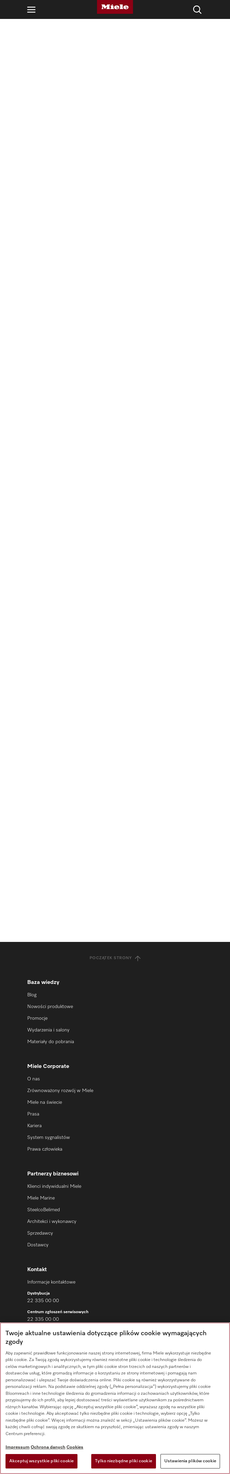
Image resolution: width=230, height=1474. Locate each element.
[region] (115, 1398)
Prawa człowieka (44, 1149)
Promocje (37, 1018)
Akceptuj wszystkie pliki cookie (41, 1461)
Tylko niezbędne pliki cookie (123, 1461)
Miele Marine (41, 1198)
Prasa (33, 1114)
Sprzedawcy (40, 1233)
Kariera (34, 1125)
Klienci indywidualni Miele (54, 1186)
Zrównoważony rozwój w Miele (60, 1090)
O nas (33, 1079)
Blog (31, 995)
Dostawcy (38, 1245)
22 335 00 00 (43, 1300)
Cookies (74, 1447)
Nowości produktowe (50, 1006)
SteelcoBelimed (43, 1209)
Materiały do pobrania (50, 1041)
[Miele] (115, 7)
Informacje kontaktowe (51, 1282)
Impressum (18, 1447)
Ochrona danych (48, 1447)
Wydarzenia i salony (48, 1030)
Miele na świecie (44, 1102)
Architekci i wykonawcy (51, 1221)
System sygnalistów (48, 1137)
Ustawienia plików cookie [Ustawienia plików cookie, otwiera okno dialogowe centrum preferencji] (190, 1461)
